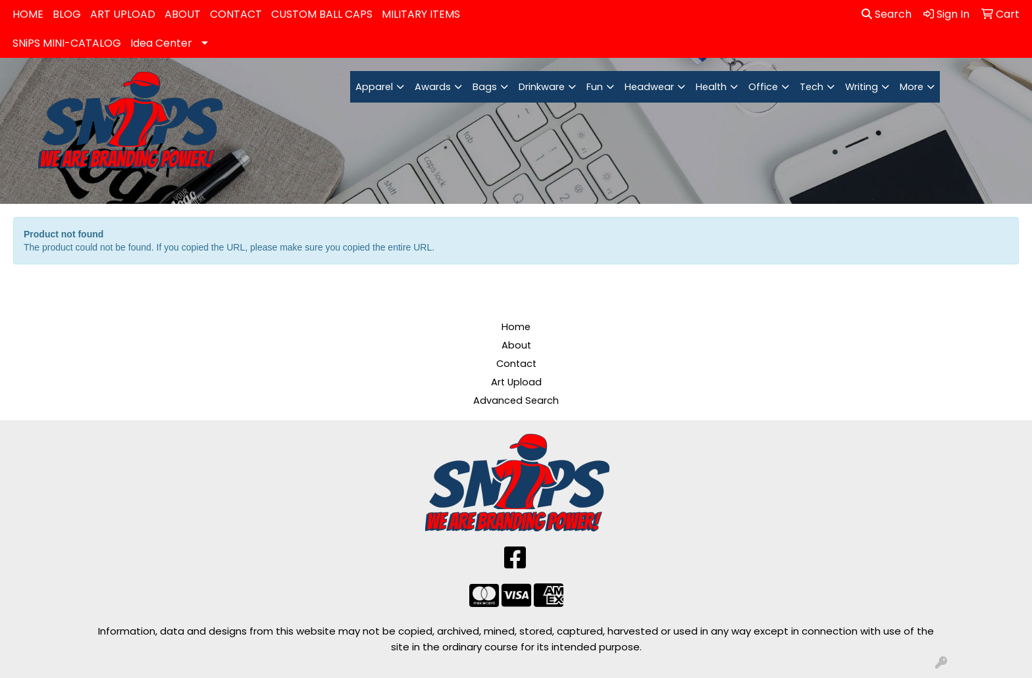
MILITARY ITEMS (421, 14)
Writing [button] (861, 86)
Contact (516, 363)
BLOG (67, 14)
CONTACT (236, 14)
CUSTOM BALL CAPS (322, 14)
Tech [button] (811, 86)
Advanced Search (516, 400)
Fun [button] (594, 86)
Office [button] (763, 86)
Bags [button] (485, 86)
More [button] (911, 86)
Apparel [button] (374, 86)
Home (516, 326)
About (516, 345)
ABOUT (183, 14)
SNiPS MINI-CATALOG (67, 43)
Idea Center (161, 43)
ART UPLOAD (122, 14)
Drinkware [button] (542, 86)
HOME (28, 14)
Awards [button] (433, 86)
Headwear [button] (649, 86)
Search (887, 14)
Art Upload (516, 382)
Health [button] (711, 86)
